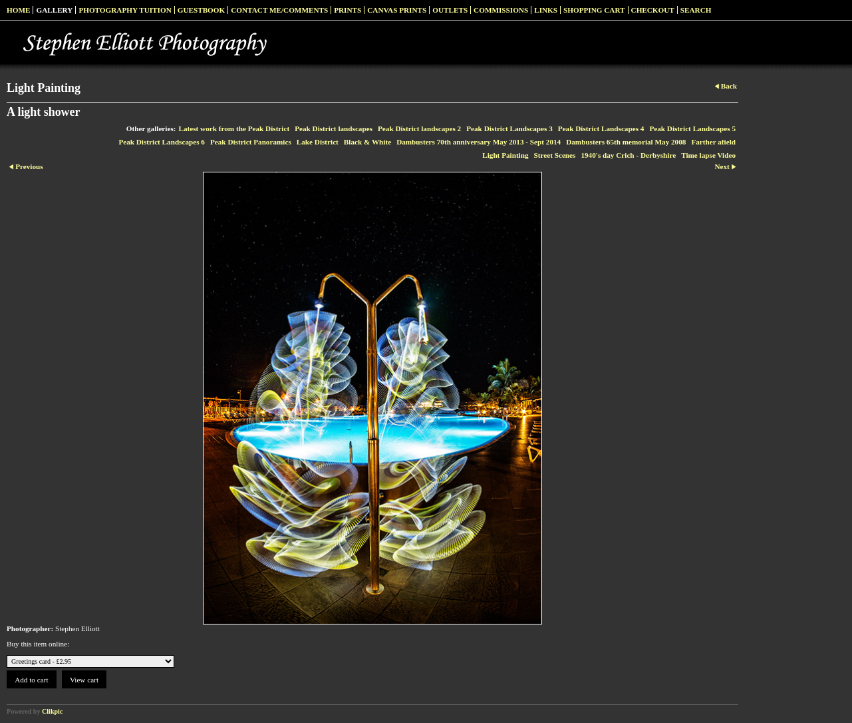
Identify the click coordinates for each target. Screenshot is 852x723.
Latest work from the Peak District (234, 128)
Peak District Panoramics (250, 142)
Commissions (501, 10)
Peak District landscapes (333, 128)
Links (545, 10)
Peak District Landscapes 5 (692, 128)
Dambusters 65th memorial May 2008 (626, 142)
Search (696, 10)
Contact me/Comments (279, 10)
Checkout (652, 10)
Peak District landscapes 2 (419, 128)
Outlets (450, 10)
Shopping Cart (594, 10)
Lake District (318, 142)
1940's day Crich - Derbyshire (628, 155)
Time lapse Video (708, 155)
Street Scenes (555, 155)
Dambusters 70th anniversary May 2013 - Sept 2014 (478, 142)
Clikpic (52, 711)
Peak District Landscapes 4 (601, 128)
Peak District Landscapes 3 (509, 128)
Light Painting (505, 155)
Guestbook (201, 10)
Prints (347, 10)
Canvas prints (396, 10)
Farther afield (713, 142)
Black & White (367, 142)
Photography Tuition (124, 10)
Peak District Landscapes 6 (161, 142)
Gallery (54, 10)
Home (18, 10)
